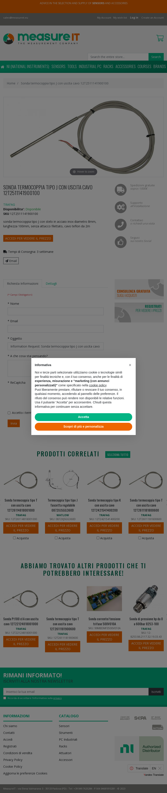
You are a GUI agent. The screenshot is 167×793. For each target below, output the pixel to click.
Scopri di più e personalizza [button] (83, 426)
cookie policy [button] (97, 385)
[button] (130, 364)
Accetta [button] (83, 417)
